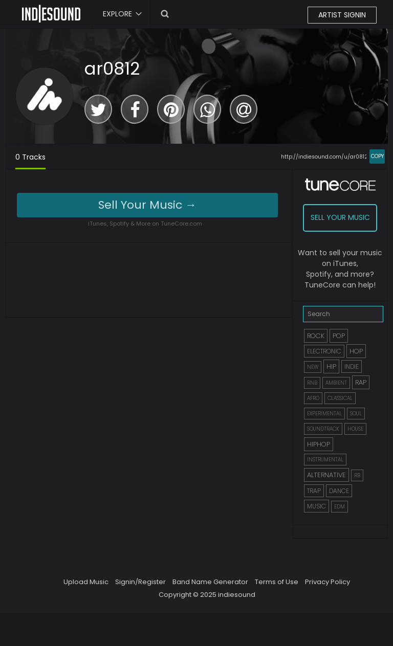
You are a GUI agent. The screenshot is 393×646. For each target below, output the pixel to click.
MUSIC (316, 506)
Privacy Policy (327, 582)
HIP (331, 366)
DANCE (339, 490)
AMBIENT (336, 383)
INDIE (351, 366)
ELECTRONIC (324, 351)
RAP (360, 382)
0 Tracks (30, 157)
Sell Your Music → (147, 205)
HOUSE (355, 429)
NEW (312, 367)
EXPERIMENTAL (324, 413)
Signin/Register (140, 582)
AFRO (313, 398)
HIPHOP (318, 444)
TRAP (314, 490)
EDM (339, 506)
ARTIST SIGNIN (342, 15)
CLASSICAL (340, 398)
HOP (356, 351)
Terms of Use (276, 582)
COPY (377, 156)
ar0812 (112, 68)
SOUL (356, 413)
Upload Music (85, 582)
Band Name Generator (210, 582)
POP (339, 336)
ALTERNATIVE (326, 475)
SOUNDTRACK (323, 429)
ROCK (315, 336)
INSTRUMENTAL (325, 459)
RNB (312, 383)
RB (357, 475)
